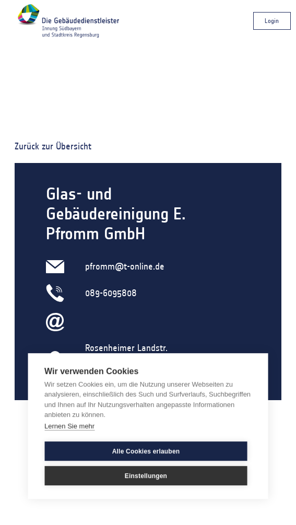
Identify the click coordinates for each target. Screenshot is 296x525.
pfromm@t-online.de (124, 266)
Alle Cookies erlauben (146, 451)
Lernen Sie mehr (69, 426)
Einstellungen (146, 476)
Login (272, 20)
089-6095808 (111, 293)
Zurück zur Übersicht (53, 146)
